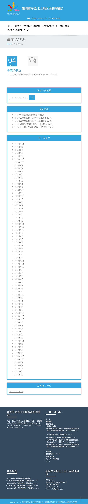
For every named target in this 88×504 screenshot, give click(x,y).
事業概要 (18, 26)
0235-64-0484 (54, 18)
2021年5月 (19, 245)
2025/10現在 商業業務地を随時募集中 (30, 115)
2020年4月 (19, 282)
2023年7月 (19, 168)
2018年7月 (19, 328)
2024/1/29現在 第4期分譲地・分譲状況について (34, 124)
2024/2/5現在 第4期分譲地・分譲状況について (33, 121)
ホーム (10, 26)
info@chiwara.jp (37, 18)
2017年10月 (19, 341)
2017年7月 (19, 350)
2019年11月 (19, 295)
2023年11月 (19, 159)
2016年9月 (19, 362)
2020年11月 (19, 264)
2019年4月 (19, 307)
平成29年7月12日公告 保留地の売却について (61, 437)
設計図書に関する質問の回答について (60, 435)
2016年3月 (19, 375)
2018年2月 (19, 338)
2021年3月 (19, 251)
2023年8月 (19, 165)
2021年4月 (19, 248)
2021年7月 (19, 239)
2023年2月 (19, 184)
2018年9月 (19, 322)
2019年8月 (19, 298)
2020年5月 (19, 279)
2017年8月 (19, 347)
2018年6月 (19, 331)
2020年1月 (19, 291)
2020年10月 (19, 267)
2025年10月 (19, 144)
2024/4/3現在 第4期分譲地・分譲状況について (33, 118)
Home (9, 44)
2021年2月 (19, 255)
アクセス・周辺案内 (15, 30)
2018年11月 (19, 316)
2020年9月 (19, 270)
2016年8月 (19, 365)
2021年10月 (19, 230)
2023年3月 (19, 181)
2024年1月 (19, 153)
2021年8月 (19, 236)
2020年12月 (19, 261)
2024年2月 (19, 150)
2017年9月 (19, 344)
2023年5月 (19, 175)
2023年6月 (19, 171)
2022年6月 (19, 205)
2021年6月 (19, 242)
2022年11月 (19, 193)
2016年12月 (19, 356)
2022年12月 (19, 190)
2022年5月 (19, 208)
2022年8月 (19, 202)
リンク (26, 30)
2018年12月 (19, 313)
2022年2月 (19, 218)
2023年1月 (19, 187)
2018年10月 (19, 319)
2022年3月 (19, 215)
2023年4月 (19, 178)
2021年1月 (19, 258)
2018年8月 (19, 325)
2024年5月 (19, 147)
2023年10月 (19, 162)
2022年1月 (19, 221)
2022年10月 (19, 196)
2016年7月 (19, 368)
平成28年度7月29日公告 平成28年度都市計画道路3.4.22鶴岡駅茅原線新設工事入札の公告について (63, 446)
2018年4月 (19, 335)
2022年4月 (19, 211)
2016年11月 (19, 359)
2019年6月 (19, 304)
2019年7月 (19, 301)
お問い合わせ (64, 26)
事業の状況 (27, 26)
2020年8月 (19, 273)
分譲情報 (36, 26)
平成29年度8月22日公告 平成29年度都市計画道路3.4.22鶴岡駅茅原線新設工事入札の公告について (63, 430)
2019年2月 (19, 310)
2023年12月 (19, 156)
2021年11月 (19, 227)
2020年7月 (19, 276)
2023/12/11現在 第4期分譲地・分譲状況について (34, 127)
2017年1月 (19, 353)
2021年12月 (19, 224)
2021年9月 (19, 233)
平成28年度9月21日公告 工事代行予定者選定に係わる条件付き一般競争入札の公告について (63, 441)
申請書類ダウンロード (49, 26)
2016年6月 (19, 372)
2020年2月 (19, 288)
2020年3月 (19, 285)
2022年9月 (19, 199)
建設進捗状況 (51, 426)
